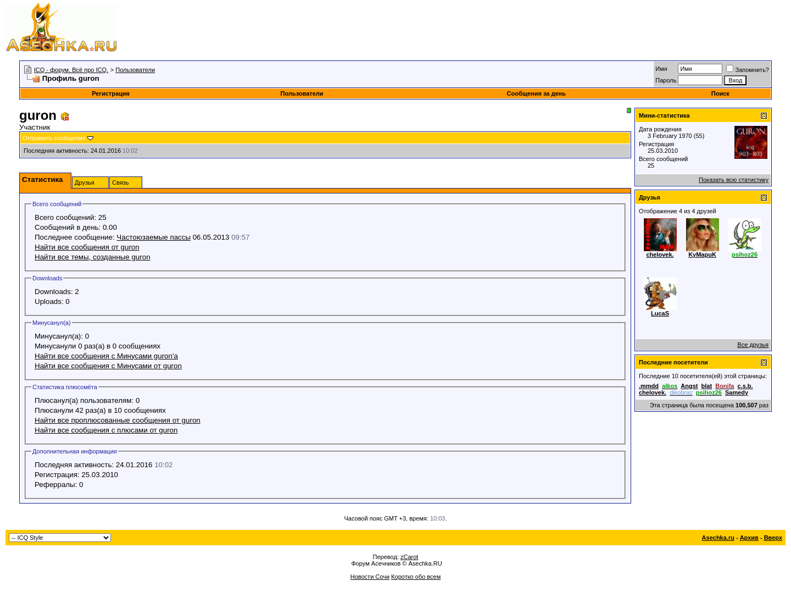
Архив (749, 537)
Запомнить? (747, 70)
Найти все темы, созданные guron (93, 257)
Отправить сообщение (54, 138)
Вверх (773, 537)
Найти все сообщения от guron (87, 247)
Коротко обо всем (416, 576)
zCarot (409, 557)
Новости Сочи (369, 576)
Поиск (720, 93)
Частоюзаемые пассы (153, 237)
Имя (661, 68)
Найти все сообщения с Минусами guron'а (106, 356)
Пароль (665, 80)
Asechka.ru (718, 537)
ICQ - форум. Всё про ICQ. (71, 70)
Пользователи (135, 70)
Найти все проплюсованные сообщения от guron (117, 420)
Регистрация (111, 93)
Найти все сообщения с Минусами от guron (108, 366)
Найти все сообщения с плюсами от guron (106, 430)
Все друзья (752, 344)
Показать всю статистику (733, 179)
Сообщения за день (536, 93)
